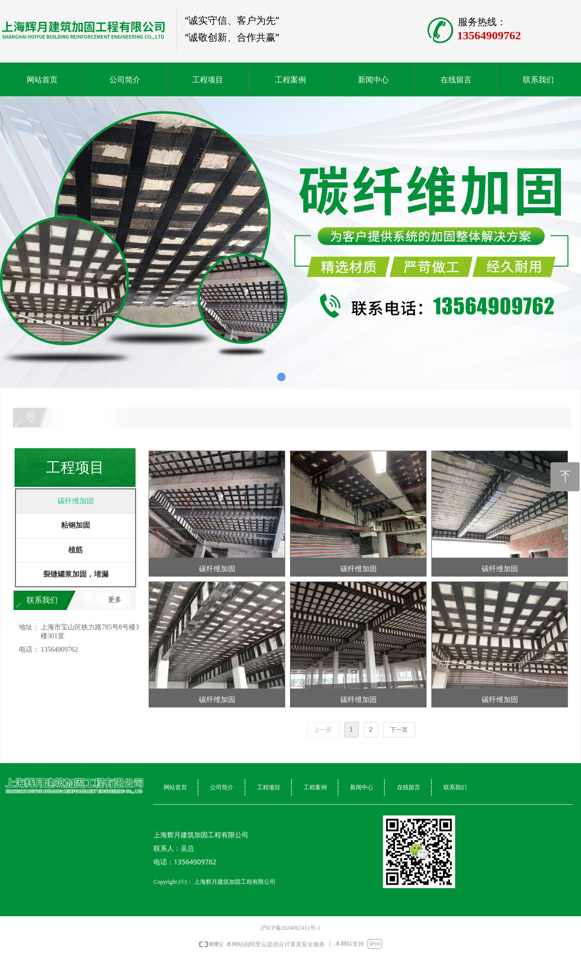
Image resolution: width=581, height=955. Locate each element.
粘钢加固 (75, 525)
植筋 (75, 550)
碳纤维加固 (76, 501)
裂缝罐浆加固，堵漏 (75, 574)
